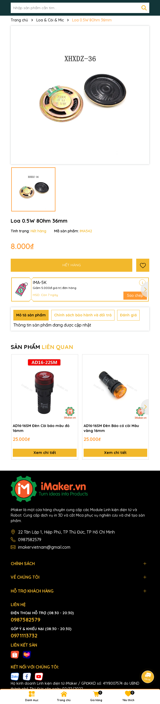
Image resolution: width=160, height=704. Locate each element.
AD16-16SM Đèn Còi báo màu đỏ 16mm (41, 428)
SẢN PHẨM (42, 347)
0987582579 (29, 539)
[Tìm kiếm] (144, 8)
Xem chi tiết (44, 452)
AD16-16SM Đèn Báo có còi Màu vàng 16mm (111, 428)
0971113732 (24, 635)
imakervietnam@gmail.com (44, 547)
